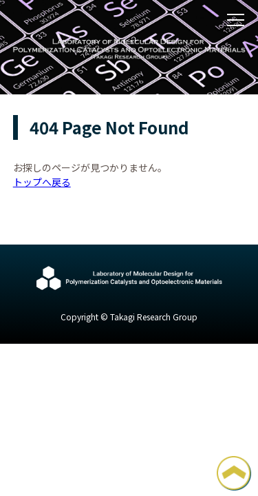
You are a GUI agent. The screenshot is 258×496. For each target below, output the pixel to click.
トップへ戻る (42, 182)
